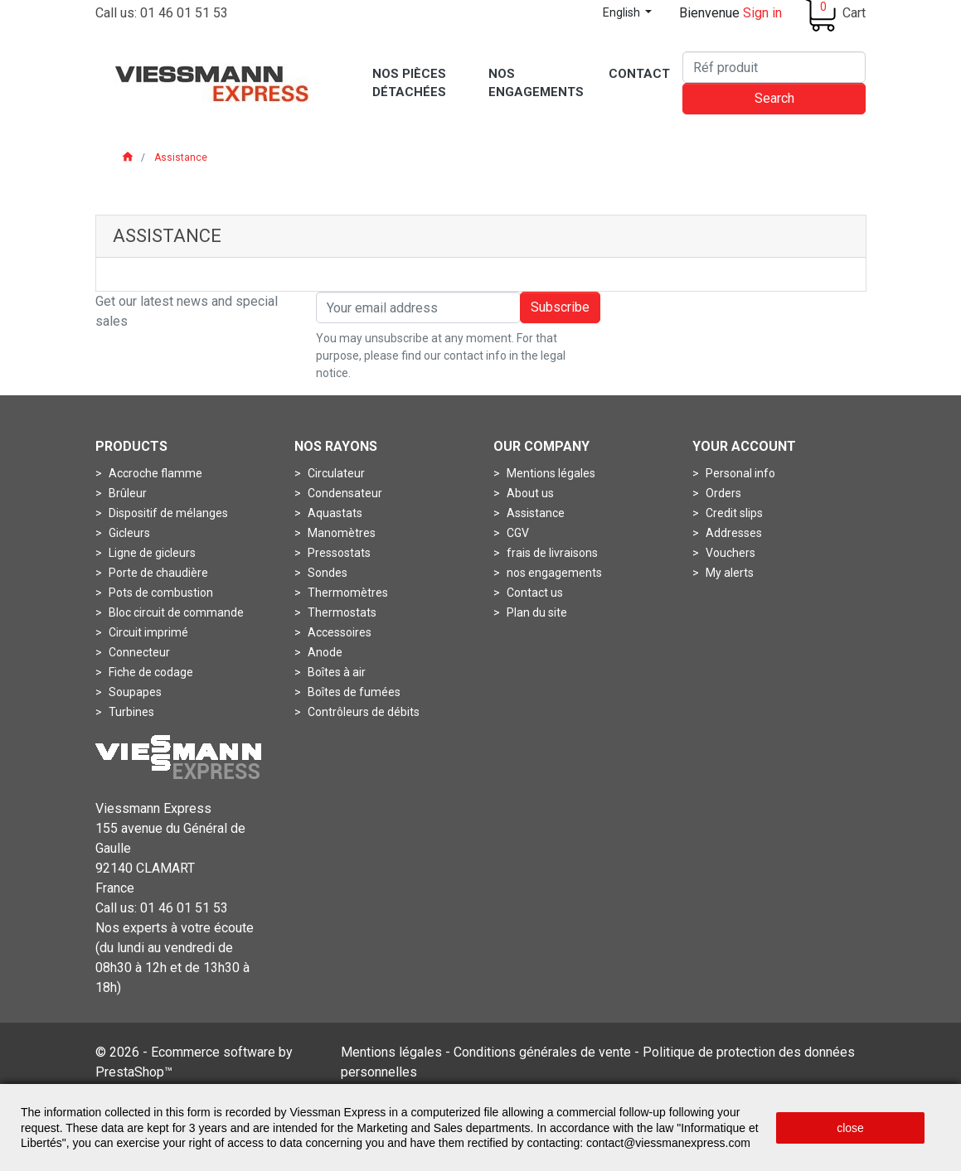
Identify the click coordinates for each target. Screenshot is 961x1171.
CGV (516, 533)
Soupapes (134, 692)
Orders (722, 493)
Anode (323, 652)
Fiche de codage (149, 672)
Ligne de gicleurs (151, 552)
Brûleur (126, 493)
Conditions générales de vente (542, 1052)
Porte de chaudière (157, 572)
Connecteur (138, 652)
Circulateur (335, 473)
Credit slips (733, 513)
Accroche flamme (154, 473)
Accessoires (338, 632)
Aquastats (333, 513)
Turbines (130, 712)
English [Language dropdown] (623, 12)
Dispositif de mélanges (167, 513)
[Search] (774, 67)
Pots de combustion (159, 592)
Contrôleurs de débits (362, 712)
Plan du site (535, 612)
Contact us (533, 592)
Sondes (326, 572)
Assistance (534, 513)
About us (529, 493)
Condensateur (343, 493)
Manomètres (340, 533)
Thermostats (340, 612)
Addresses (732, 533)
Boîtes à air (335, 672)
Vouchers (729, 552)
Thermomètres (346, 592)
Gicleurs (128, 533)
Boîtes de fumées (352, 692)
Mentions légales (549, 473)
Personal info (739, 473)
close (850, 1128)
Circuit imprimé (147, 632)
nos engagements (553, 572)
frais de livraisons (551, 552)
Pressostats (338, 552)
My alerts (728, 572)
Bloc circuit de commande (175, 612)
